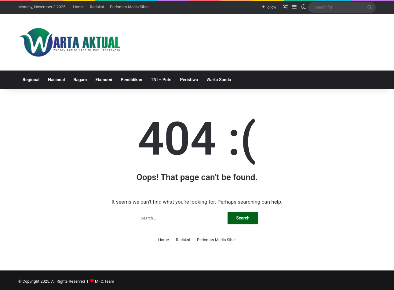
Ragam (80, 79)
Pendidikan (131, 79)
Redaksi (97, 7)
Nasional (56, 79)
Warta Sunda (218, 79)
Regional (31, 79)
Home (78, 7)
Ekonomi (103, 79)
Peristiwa (189, 79)
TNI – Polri (161, 79)
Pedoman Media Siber (129, 7)
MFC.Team (104, 281)
